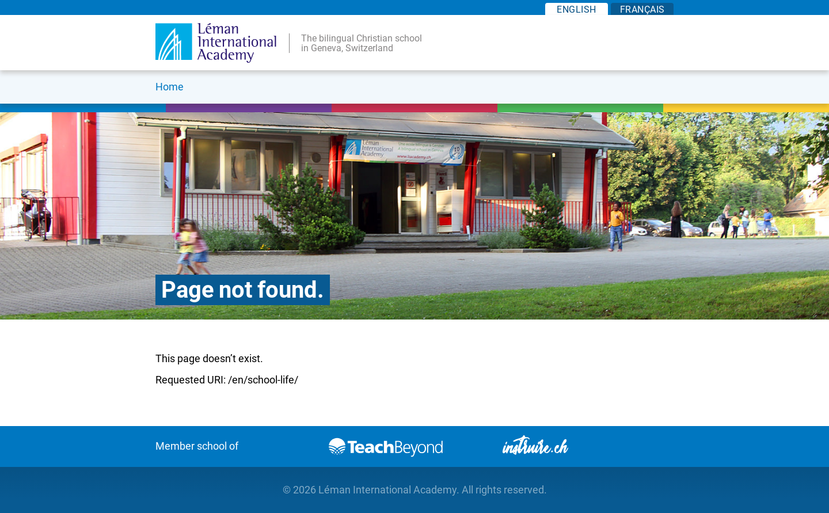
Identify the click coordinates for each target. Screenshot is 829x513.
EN (576, 9)
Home (169, 87)
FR (642, 9)
